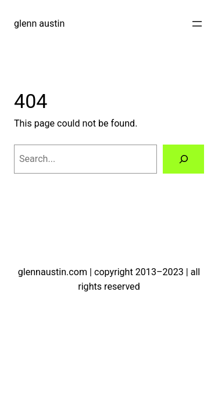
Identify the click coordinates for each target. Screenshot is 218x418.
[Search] (183, 159)
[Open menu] (197, 24)
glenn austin (39, 23)
